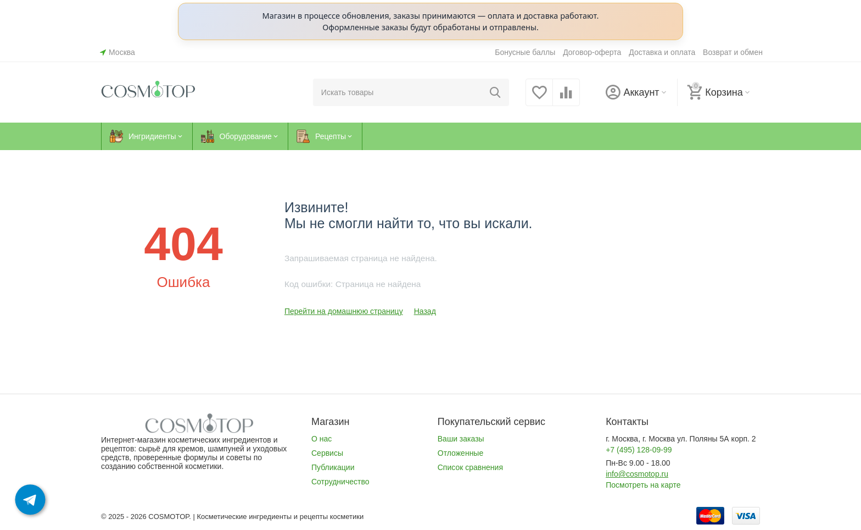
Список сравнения (470, 467)
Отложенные (460, 453)
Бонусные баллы (525, 52)
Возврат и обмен (733, 52)
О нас (321, 438)
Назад (425, 311)
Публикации (333, 467)
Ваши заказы (461, 438)
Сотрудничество (340, 481)
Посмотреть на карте (643, 485)
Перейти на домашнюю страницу (343, 311)
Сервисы (327, 453)
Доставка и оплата (662, 52)
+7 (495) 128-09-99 (639, 449)
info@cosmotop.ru (637, 474)
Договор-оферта (592, 52)
